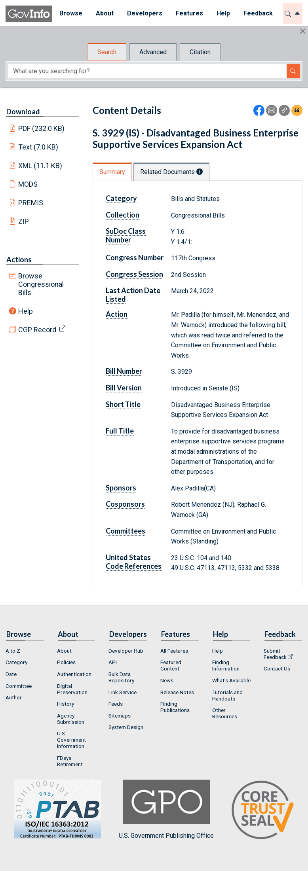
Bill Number (124, 371)
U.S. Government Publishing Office (166, 809)
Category (121, 198)
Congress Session (134, 274)
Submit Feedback (275, 654)
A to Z (13, 651)
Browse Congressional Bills (41, 284)
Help (25, 311)
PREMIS (30, 203)
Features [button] (189, 13)
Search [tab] (106, 52)
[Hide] (302, 31)
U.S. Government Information (71, 739)
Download (23, 111)
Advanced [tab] (153, 52)
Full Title (120, 430)
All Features (174, 651)
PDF (41, 128)
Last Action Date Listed (133, 294)
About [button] (104, 13)
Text (38, 147)
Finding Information (226, 665)
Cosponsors (125, 504)
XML (40, 165)
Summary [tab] (112, 172)
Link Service (122, 692)
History (65, 704)
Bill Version (124, 387)
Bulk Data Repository (121, 677)
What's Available (231, 680)
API (112, 662)
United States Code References (134, 561)
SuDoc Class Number (126, 235)
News (166, 680)
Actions (19, 259)
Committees (125, 530)
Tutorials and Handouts (227, 695)
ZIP (23, 221)
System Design (125, 727)
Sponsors (121, 487)
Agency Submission (70, 718)
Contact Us (277, 668)
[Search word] (147, 71)
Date (11, 674)
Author (14, 697)
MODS (28, 184)
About (64, 651)
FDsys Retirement (70, 761)
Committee (19, 686)
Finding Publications (175, 707)
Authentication (74, 674)
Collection (122, 214)
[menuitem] (70, 13)
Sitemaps (119, 715)
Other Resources (224, 713)
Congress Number (135, 257)
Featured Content (170, 665)
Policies (66, 662)
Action (116, 314)
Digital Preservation (72, 689)
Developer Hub (125, 651)
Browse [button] (70, 13)
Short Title (123, 404)
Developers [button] (144, 13)
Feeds (115, 704)
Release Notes (177, 692)
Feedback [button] (257, 13)
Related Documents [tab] (171, 172)
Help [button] (223, 13)
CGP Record (37, 330)
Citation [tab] (200, 52)
